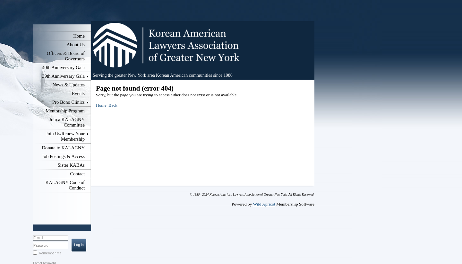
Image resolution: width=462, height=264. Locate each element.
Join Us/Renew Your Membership (65, 136)
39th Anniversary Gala (63, 76)
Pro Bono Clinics (68, 102)
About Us (75, 44)
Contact (77, 173)
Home (79, 36)
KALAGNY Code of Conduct (65, 185)
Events (78, 93)
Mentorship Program (65, 110)
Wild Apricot (264, 204)
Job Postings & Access (63, 156)
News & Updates (69, 84)
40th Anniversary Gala (63, 67)
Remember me (50, 253)
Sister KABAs (71, 165)
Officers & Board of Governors (66, 56)
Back (112, 105)
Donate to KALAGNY (63, 147)
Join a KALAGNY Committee (67, 122)
